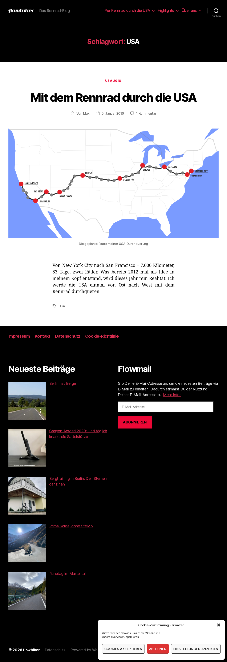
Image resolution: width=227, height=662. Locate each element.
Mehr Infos (172, 395)
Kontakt (44, 336)
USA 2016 (113, 81)
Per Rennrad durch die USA (127, 10)
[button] (218, 625)
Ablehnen (158, 649)
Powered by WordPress (92, 650)
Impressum (20, 336)
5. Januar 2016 (112, 114)
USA (61, 306)
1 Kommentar (146, 114)
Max (86, 114)
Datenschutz (70, 336)
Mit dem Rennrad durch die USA (113, 97)
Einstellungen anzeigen (195, 649)
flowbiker (31, 650)
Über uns (189, 10)
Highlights (166, 10)
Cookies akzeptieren (123, 649)
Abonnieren (135, 422)
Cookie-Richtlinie (105, 336)
